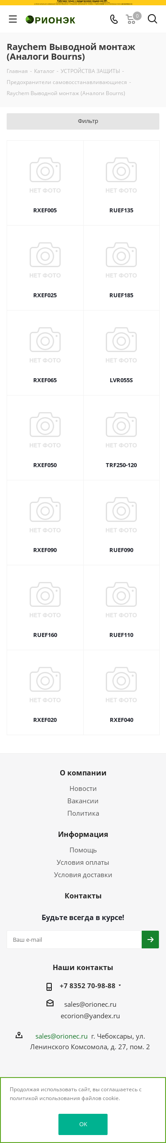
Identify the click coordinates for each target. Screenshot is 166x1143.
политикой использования (45, 1098)
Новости (83, 788)
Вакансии (83, 800)
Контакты (83, 896)
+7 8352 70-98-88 (88, 985)
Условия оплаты (83, 862)
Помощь (83, 849)
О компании (83, 773)
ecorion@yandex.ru (90, 1015)
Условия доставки (83, 874)
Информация (83, 834)
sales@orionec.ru (90, 1004)
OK (83, 1124)
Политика (83, 813)
